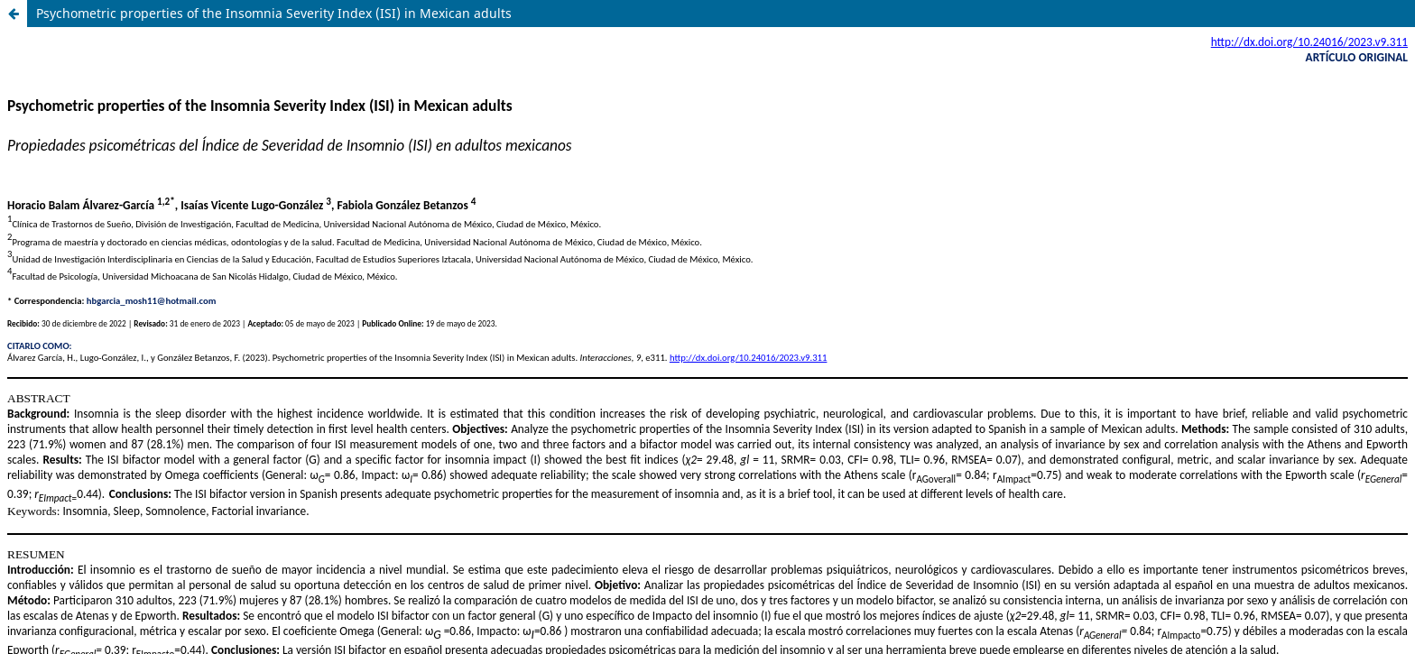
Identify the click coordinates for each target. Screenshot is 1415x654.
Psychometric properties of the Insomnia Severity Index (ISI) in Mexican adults (274, 13)
